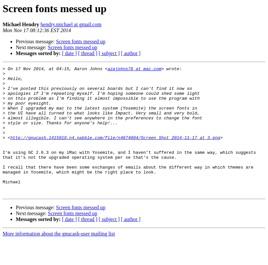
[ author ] (131, 53)
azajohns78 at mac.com (134, 69)
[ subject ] (109, 53)
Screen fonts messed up (81, 41)
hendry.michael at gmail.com (71, 24)
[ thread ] (87, 53)
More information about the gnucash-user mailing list (59, 259)
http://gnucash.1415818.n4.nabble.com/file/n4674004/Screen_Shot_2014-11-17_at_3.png (115, 152)
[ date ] (69, 53)
